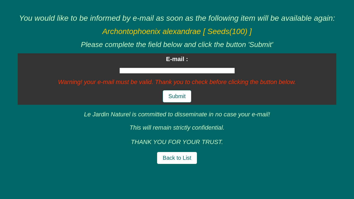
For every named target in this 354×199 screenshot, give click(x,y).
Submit (177, 96)
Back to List (177, 158)
